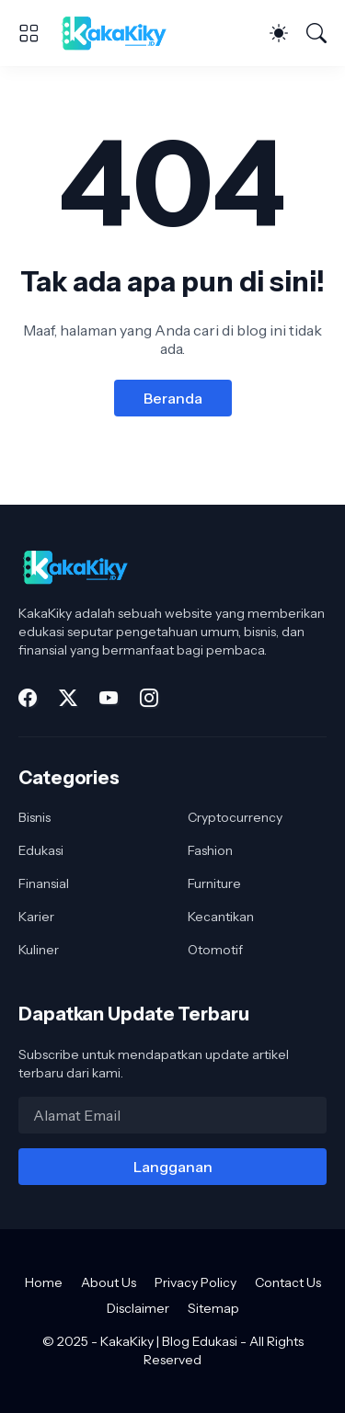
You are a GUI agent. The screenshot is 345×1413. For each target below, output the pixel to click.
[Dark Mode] (279, 33)
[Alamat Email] (172, 1115)
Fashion (210, 850)
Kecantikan (221, 916)
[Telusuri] (316, 33)
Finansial (43, 883)
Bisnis (34, 817)
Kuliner (38, 949)
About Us (108, 1282)
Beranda (173, 398)
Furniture (214, 883)
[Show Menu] (28, 33)
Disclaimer (138, 1308)
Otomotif (215, 949)
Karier (36, 916)
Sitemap (213, 1308)
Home (44, 1282)
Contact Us (288, 1282)
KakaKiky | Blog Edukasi (168, 1341)
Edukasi (40, 850)
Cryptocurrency (235, 817)
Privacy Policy (195, 1282)
